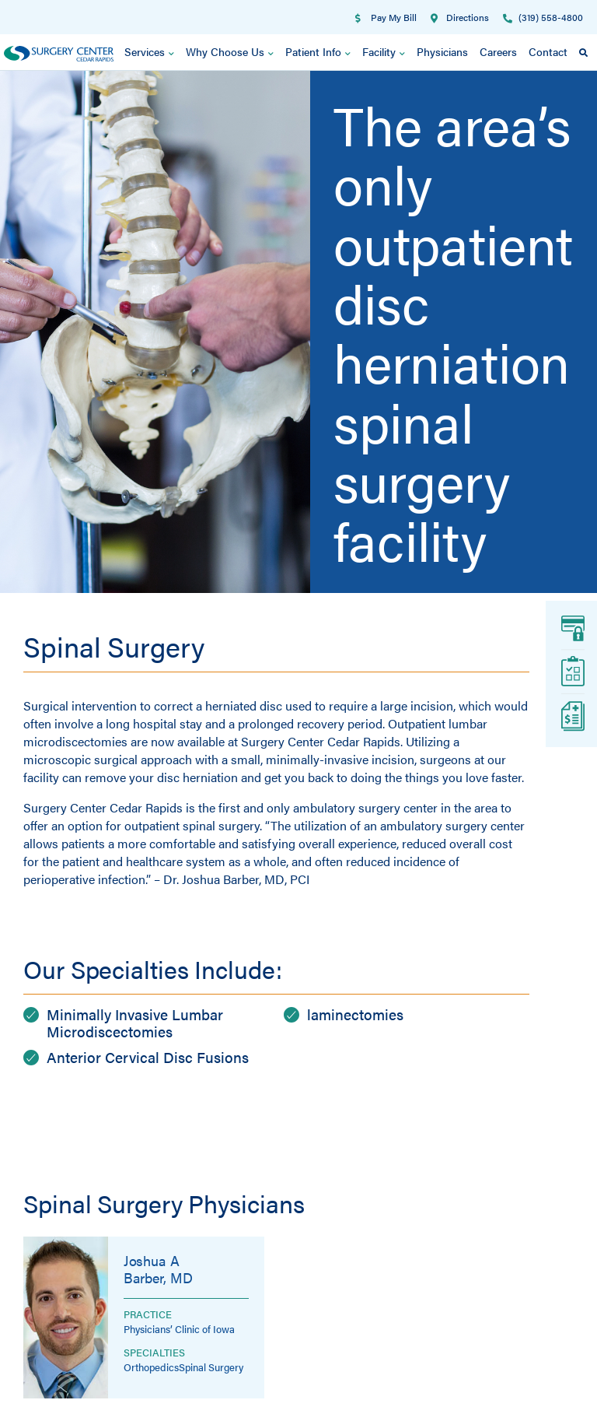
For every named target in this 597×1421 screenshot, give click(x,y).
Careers (498, 51)
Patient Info (318, 52)
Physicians (442, 51)
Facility (383, 52)
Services (149, 52)
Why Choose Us (230, 52)
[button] (583, 52)
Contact (548, 51)
